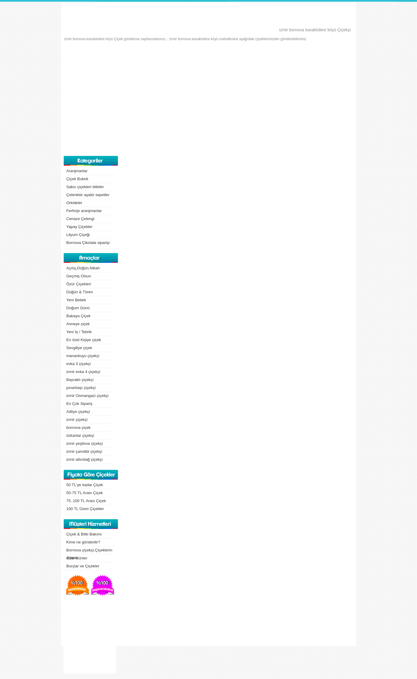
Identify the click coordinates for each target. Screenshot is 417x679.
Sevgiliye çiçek (79, 348)
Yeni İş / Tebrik (79, 332)
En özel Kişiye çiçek (83, 340)
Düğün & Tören (79, 292)
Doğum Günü (78, 308)
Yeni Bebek (76, 300)
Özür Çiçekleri (78, 284)
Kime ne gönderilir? (83, 542)
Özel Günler (76, 558)
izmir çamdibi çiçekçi (84, 451)
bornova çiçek (78, 427)
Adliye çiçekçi (78, 411)
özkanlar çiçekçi (80, 435)
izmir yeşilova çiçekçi (84, 443)
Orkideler (74, 203)
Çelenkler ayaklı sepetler (88, 195)
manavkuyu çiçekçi (83, 356)
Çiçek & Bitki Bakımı (84, 534)
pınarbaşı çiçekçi (81, 387)
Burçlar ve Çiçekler (83, 566)
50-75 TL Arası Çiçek (84, 493)
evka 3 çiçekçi (78, 364)
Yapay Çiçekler (79, 226)
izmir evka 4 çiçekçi (83, 371)
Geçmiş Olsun (78, 276)
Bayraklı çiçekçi (80, 379)
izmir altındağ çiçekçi (84, 459)
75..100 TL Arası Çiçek (86, 501)
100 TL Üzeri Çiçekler (85, 509)
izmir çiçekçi (77, 419)
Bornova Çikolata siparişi (88, 242)
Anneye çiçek (78, 324)
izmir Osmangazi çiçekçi (87, 395)
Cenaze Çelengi (80, 218)
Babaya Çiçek (78, 316)
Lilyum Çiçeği (78, 234)
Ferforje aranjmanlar (84, 211)
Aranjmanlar (77, 171)
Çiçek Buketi (77, 179)
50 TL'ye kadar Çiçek (84, 485)
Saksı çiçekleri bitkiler (85, 187)
